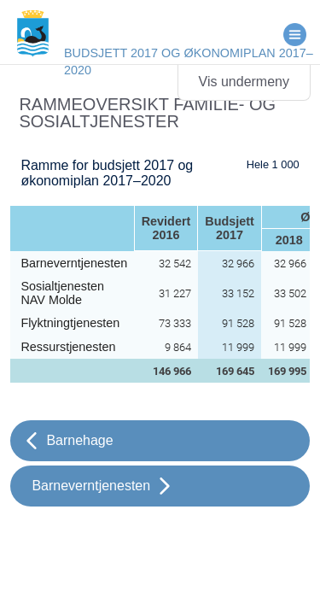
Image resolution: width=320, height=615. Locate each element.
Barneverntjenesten (91, 485)
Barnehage (79, 440)
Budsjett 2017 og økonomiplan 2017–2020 (188, 61)
